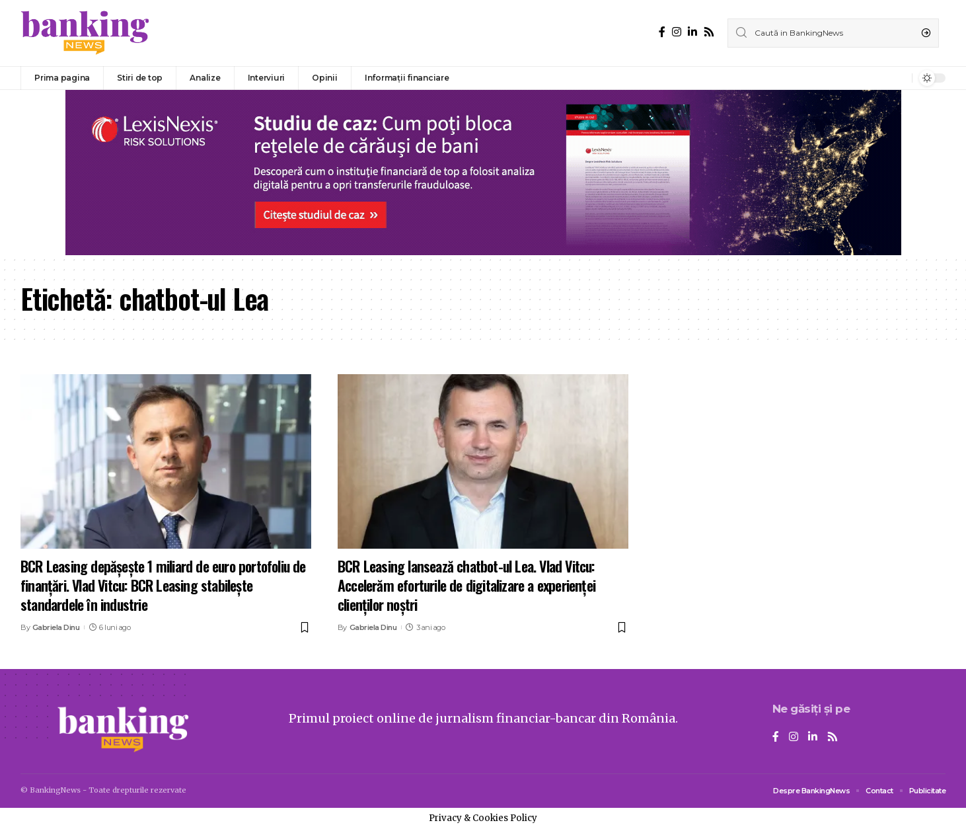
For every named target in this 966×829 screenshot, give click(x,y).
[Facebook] (662, 32)
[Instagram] (677, 32)
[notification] (898, 78)
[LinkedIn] (692, 32)
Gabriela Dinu (56, 627)
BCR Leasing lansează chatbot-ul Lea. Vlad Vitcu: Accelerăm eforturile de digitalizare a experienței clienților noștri (466, 584)
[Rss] (709, 32)
